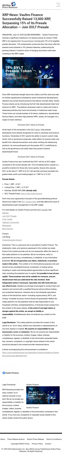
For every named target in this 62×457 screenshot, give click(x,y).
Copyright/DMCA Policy (20, 444)
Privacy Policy (37, 444)
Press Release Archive (16, 439)
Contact (48, 444)
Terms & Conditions (54, 439)
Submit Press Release (35, 439)
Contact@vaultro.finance (12, 240)
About (2, 439)
